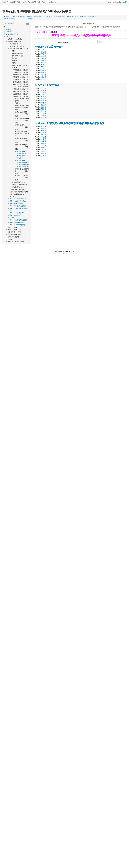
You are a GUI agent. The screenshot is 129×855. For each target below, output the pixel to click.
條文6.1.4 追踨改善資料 (50, 46)
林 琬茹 (43, 60)
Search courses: (63, 42)
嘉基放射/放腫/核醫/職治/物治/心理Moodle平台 (23, 2)
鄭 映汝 (43, 71)
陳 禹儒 (43, 77)
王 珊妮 (43, 68)
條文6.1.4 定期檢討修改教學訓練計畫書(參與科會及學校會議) (71, 123)
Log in (124, 2)
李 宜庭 (43, 54)
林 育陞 (43, 64)
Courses (8, 36)
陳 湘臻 (43, 75)
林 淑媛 (43, 58)
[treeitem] (16, 27)
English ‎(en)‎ (53, 2)
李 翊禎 (43, 56)
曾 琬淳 (43, 52)
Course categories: (88, 24)
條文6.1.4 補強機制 (48, 85)
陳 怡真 (43, 73)
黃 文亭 (43, 79)
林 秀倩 (43, 62)
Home (5, 27)
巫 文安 (43, 50)
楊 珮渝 (43, 66)
